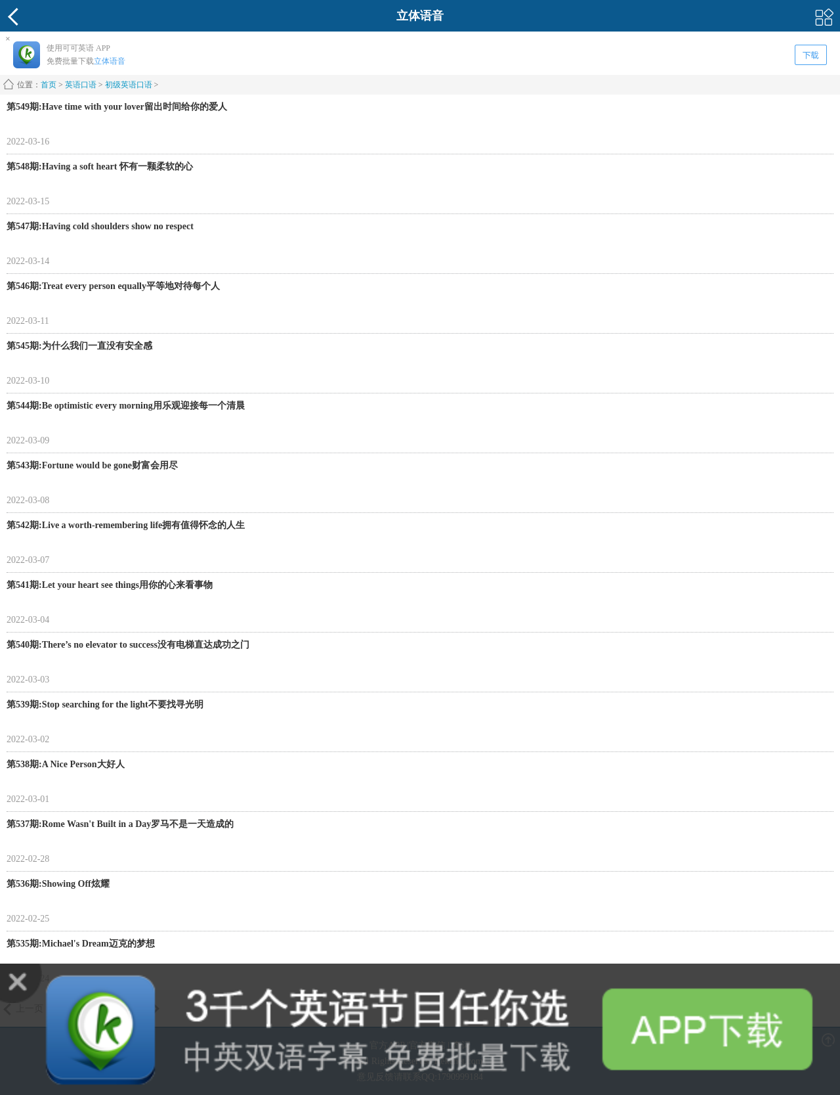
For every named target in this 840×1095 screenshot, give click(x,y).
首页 (48, 84)
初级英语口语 (128, 84)
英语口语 (80, 84)
